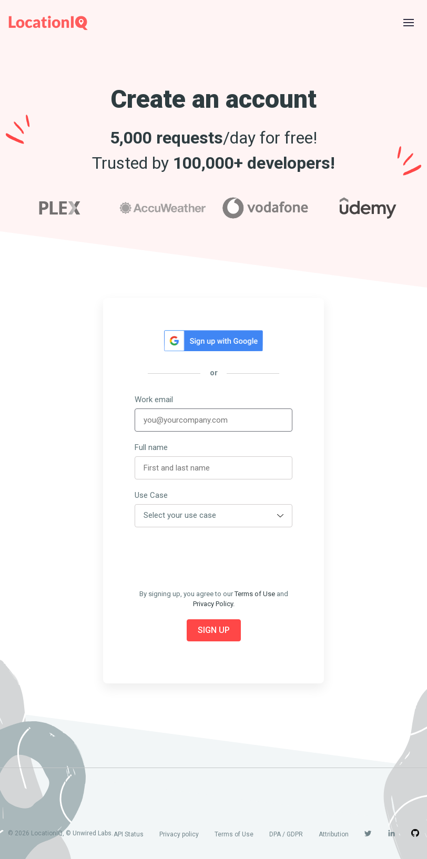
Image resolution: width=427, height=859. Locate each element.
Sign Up (214, 630)
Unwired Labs (92, 833)
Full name (151, 447)
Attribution (334, 834)
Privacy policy (179, 834)
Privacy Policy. (214, 604)
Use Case (151, 495)
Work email (154, 399)
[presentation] (214, 558)
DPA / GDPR (286, 834)
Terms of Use (255, 594)
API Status (129, 834)
